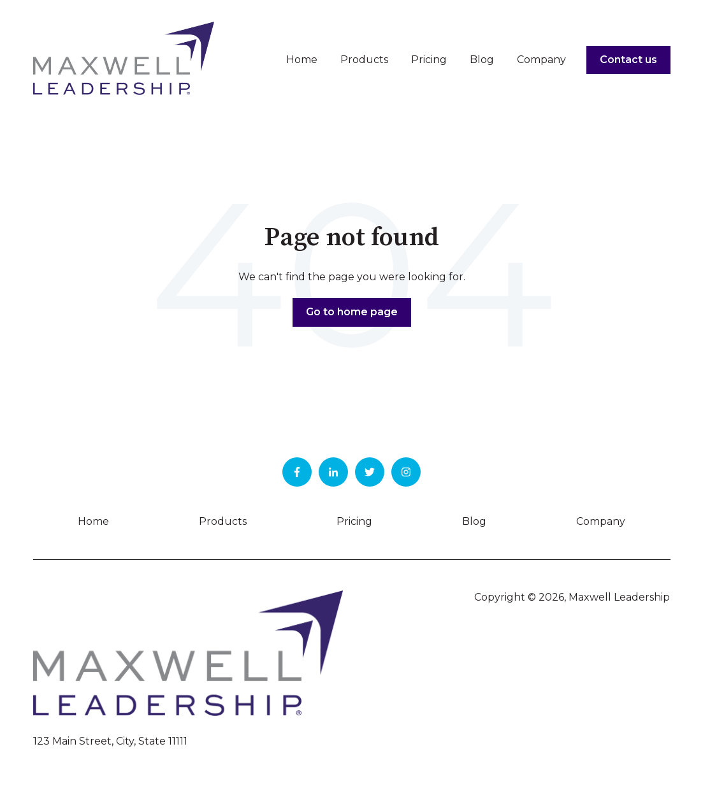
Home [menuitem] (93, 521)
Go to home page (352, 312)
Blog (482, 60)
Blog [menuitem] (474, 521)
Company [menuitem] (600, 521)
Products (364, 60)
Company (541, 60)
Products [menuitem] (223, 521)
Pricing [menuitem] (354, 521)
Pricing (429, 60)
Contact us (628, 60)
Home (301, 60)
